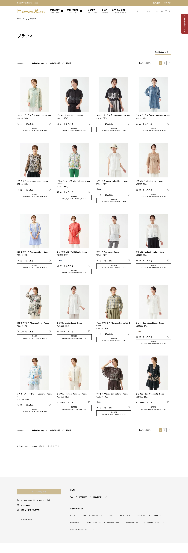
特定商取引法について (78, 540)
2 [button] (164, 63)
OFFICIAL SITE (103, 525)
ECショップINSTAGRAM (29, 522)
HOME (19, 19)
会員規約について (140, 532)
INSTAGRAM (24, 517)
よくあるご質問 (137, 525)
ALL (71, 506)
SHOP (86, 525)
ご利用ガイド (75, 532)
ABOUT (73, 525)
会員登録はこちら (184, 24)
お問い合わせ (31, 501)
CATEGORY (86, 506)
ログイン (167, 3)
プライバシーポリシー (116, 532)
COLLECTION (104, 506)
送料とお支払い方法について (129, 540)
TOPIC (120, 525)
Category (26, 19)
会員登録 (156, 3)
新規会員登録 (94, 532)
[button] (169, 63)
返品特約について (102, 540)
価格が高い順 (55, 63)
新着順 (70, 63)
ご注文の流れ (157, 525)
